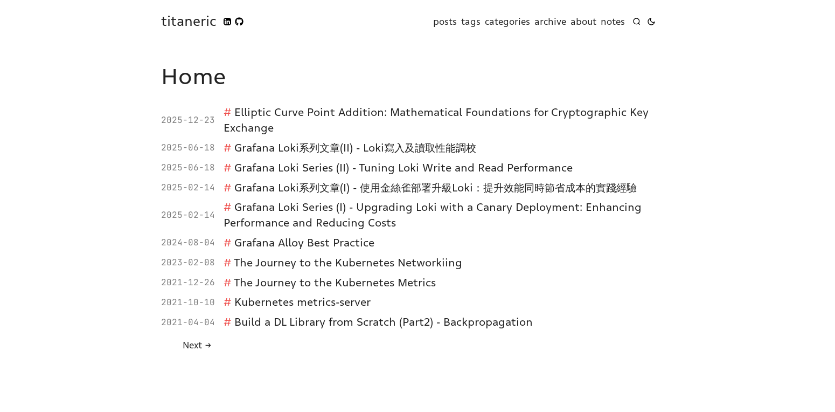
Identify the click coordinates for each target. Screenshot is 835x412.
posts (445, 21)
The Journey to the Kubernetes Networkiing (348, 262)
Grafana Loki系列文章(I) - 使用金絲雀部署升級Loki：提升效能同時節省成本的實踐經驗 (435, 187)
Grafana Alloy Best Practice (304, 242)
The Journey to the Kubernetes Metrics (335, 282)
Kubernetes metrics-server (302, 302)
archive (550, 21)
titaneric (189, 21)
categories (507, 21)
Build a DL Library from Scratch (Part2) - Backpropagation (383, 321)
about (583, 21)
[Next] (197, 345)
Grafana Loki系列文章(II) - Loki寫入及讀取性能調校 (355, 147)
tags (471, 21)
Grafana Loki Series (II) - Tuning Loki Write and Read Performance (403, 167)
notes (613, 21)
